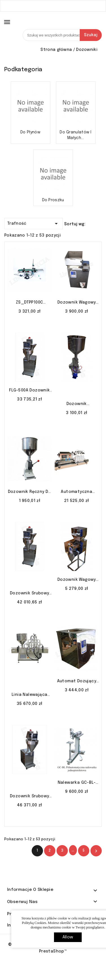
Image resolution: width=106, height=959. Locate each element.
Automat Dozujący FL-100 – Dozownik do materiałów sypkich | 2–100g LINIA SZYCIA (76, 681)
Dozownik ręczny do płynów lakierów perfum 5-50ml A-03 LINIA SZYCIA (29, 492)
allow (67, 937)
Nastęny (96, 851)
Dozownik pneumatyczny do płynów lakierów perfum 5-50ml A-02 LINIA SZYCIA (76, 404)
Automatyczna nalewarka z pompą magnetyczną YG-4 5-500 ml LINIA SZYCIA (76, 492)
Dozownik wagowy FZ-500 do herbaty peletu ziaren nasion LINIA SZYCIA (76, 303)
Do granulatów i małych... (76, 135)
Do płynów (30, 132)
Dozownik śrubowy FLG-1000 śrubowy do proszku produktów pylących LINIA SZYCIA (29, 593)
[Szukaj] (62, 35)
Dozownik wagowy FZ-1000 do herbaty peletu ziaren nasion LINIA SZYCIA (76, 580)
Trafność (33, 222)
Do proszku (53, 200)
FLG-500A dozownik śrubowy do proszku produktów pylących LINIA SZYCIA (29, 390)
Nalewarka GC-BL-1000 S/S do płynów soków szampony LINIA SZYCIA (76, 783)
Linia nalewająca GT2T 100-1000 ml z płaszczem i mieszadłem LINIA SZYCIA (29, 695)
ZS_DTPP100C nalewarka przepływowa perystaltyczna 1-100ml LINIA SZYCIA (29, 303)
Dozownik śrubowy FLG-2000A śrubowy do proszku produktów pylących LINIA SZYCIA (29, 796)
